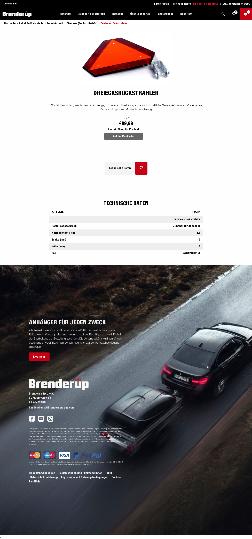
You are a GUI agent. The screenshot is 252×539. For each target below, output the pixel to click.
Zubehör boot (55, 23)
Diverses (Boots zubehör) (82, 23)
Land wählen (10, 4)
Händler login (161, 4)
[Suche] (223, 14)
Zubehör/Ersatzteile (31, 23)
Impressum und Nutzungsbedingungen (85, 477)
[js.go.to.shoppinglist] (234, 14)
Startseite (9, 23)
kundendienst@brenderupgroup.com (51, 407)
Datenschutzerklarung (44, 477)
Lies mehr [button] (39, 356)
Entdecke (117, 14)
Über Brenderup (140, 14)
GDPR (109, 473)
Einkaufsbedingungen (42, 473)
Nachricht (186, 14)
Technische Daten (120, 168)
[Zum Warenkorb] (246, 14)
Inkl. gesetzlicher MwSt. (205, 4)
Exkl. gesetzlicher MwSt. (236, 4)
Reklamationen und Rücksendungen (81, 473)
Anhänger (66, 14)
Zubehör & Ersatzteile (91, 14)
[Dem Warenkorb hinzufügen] (141, 168)
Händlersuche (165, 14)
